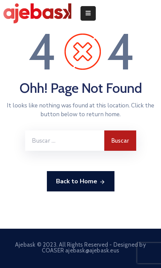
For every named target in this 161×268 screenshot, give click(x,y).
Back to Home (80, 181)
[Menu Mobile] (88, 13)
